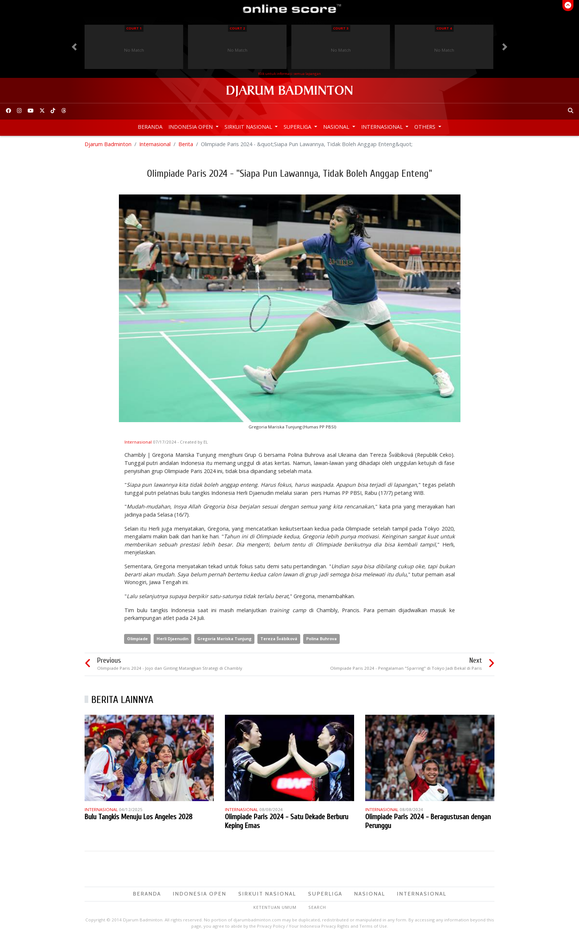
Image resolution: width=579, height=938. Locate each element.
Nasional (337, 126)
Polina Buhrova (321, 638)
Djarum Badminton (108, 144)
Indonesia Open (191, 126)
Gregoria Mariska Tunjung (224, 638)
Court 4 (444, 28)
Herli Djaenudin (172, 638)
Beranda (150, 126)
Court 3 (340, 28)
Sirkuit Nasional (249, 126)
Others (425, 126)
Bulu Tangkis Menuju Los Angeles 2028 (138, 817)
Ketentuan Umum (275, 907)
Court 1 (133, 28)
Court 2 (237, 28)
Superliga (298, 126)
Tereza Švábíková (278, 638)
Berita (185, 144)
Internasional (382, 126)
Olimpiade (137, 638)
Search (317, 907)
